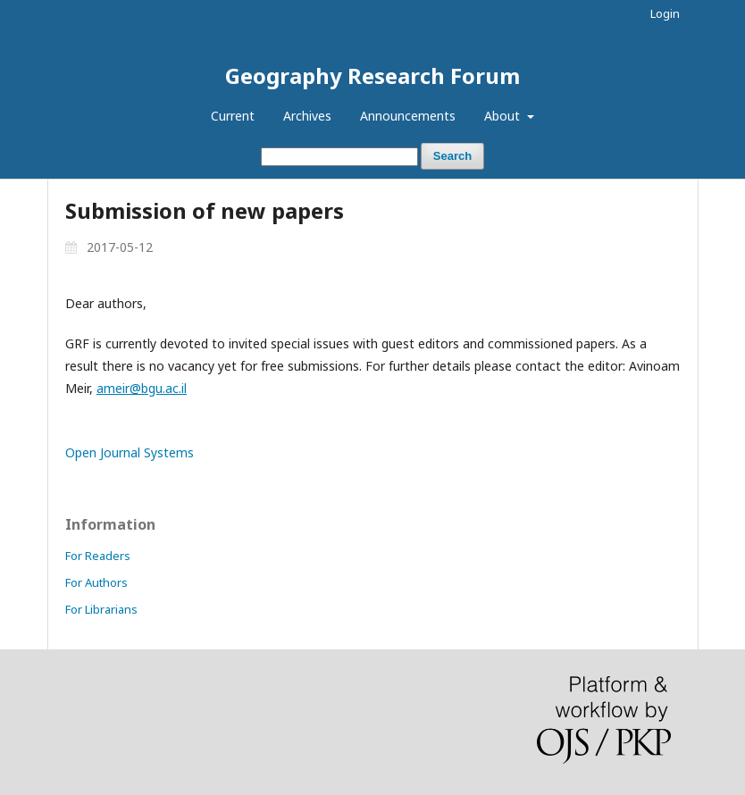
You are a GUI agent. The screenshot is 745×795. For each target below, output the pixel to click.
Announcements (408, 115)
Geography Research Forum (372, 75)
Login (665, 13)
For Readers (97, 556)
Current (233, 115)
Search (452, 156)
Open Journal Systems (129, 452)
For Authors (96, 582)
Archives (307, 115)
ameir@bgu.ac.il (141, 388)
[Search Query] (339, 156)
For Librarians (101, 609)
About (503, 115)
